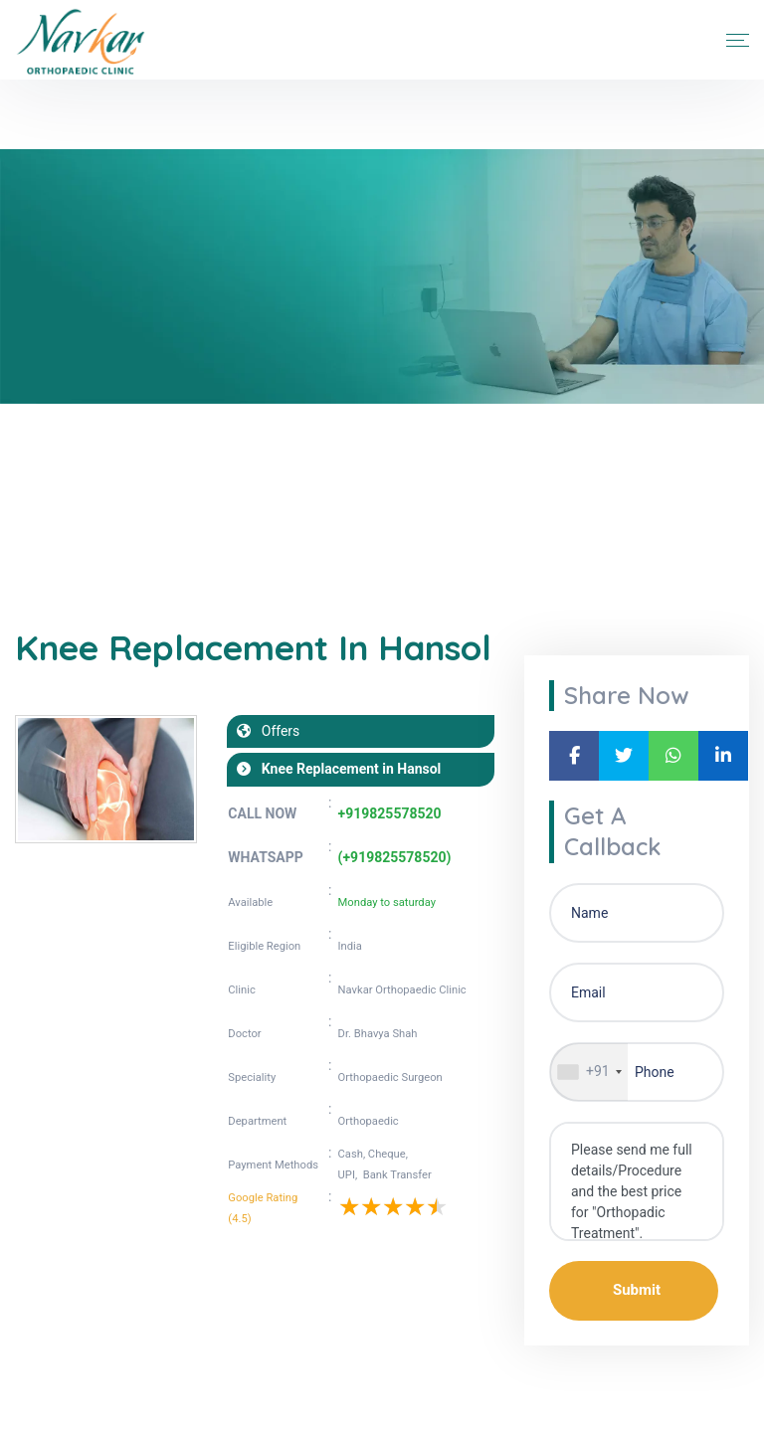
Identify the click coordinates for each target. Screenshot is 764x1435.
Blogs (95, 485)
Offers (275, 731)
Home (34, 485)
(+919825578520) (395, 857)
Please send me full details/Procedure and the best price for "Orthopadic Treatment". (636, 1181)
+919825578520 (390, 813)
